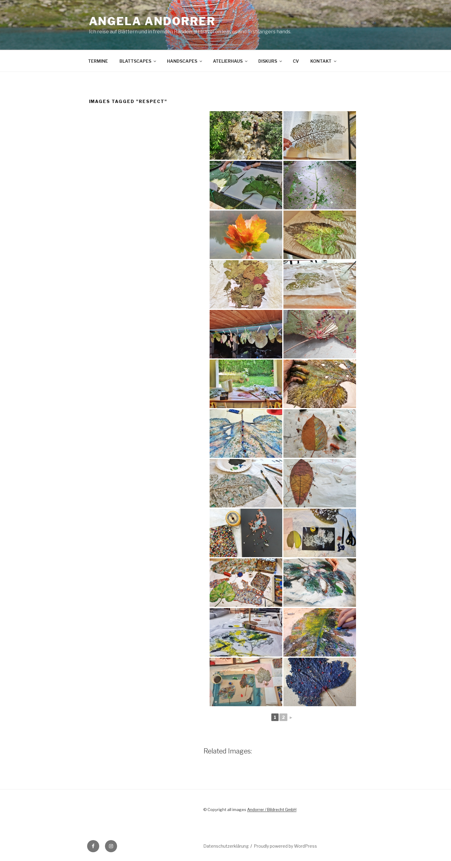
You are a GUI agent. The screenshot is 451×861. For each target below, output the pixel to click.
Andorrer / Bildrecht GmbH (271, 809)
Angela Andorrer (152, 21)
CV (296, 61)
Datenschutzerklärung (226, 846)
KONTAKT (323, 61)
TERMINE (98, 61)
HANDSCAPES (185, 61)
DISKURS (270, 61)
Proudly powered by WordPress (285, 846)
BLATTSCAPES (138, 61)
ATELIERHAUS (230, 61)
